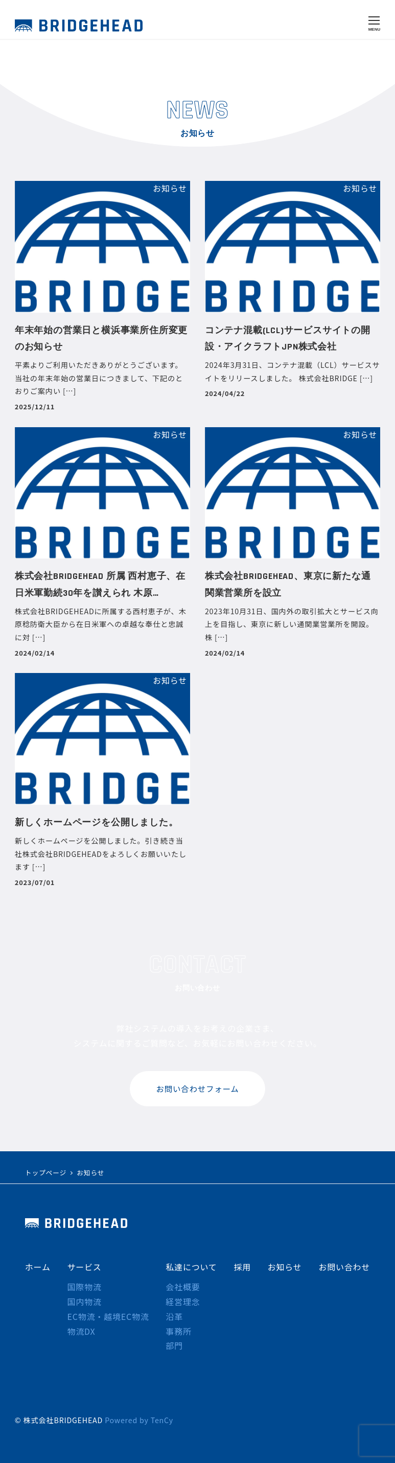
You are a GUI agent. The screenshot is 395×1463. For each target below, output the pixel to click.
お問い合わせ (344, 1267)
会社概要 (183, 1287)
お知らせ (285, 1267)
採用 (242, 1267)
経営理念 (183, 1301)
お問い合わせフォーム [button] (198, 1089)
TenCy (162, 1420)
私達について (191, 1267)
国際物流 (84, 1287)
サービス (84, 1267)
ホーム (38, 1267)
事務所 (178, 1331)
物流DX (81, 1331)
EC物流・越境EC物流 (108, 1316)
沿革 (174, 1316)
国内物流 (84, 1301)
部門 (174, 1345)
